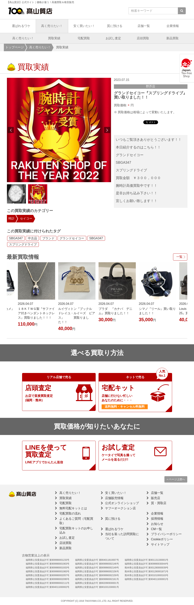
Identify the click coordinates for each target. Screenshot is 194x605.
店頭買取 (143, 38)
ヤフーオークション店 (120, 508)
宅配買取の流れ (70, 513)
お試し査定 (113, 38)
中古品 (32, 238)
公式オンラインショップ (122, 503)
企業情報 (173, 26)
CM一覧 (156, 529)
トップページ (14, 47)
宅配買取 (84, 38)
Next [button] (107, 130)
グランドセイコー (72, 238)
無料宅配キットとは (73, 508)
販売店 (155, 498)
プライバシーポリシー (166, 534)
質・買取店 (158, 503)
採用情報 (157, 518)
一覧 (179, 256)
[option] (59, 130)
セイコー (26, 218)
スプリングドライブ (23, 244)
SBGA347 (16, 238)
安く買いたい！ (84, 26)
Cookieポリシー (162, 539)
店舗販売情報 (114, 498)
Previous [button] (11, 130)
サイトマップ (160, 544)
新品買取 (172, 38)
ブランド (48, 238)
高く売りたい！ (52, 26)
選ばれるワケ (21, 26)
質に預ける (114, 26)
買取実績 (54, 38)
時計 (11, 218)
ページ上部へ (176, 479)
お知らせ (157, 523)
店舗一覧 (144, 26)
